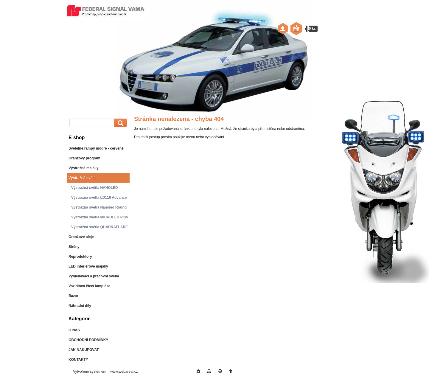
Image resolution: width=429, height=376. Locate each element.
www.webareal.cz (124, 371)
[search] (119, 123)
